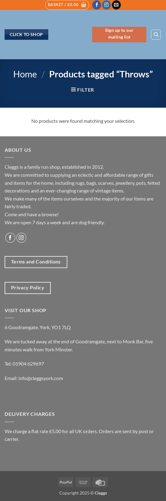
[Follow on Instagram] (106, 5)
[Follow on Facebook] (96, 5)
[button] (67, 5)
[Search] (156, 34)
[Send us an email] (116, 5)
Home (25, 74)
